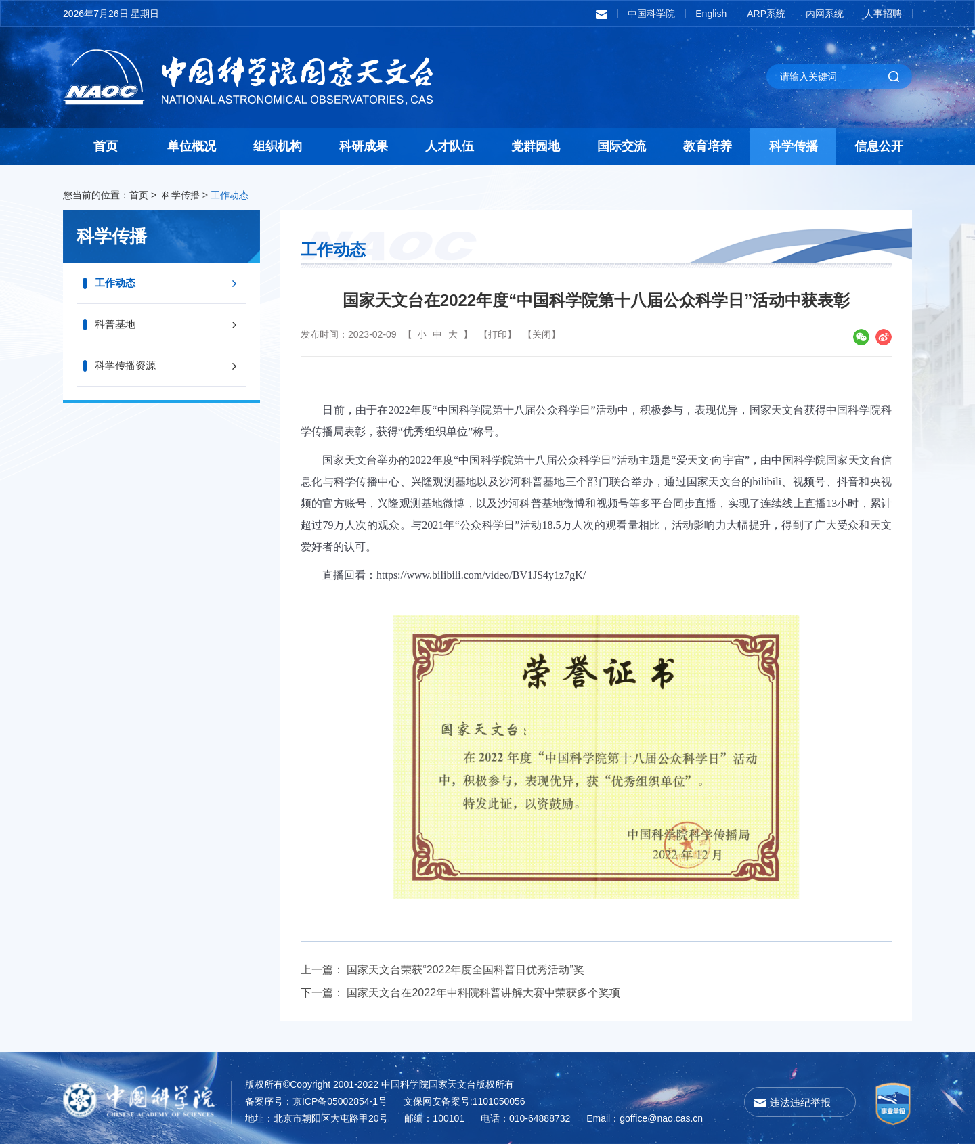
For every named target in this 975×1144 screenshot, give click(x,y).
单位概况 (191, 146)
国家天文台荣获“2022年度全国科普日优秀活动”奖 (465, 969)
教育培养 (707, 146)
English (711, 13)
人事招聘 (883, 13)
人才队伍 (449, 146)
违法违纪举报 (800, 1102)
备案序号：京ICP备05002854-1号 (316, 1101)
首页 (105, 146)
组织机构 (277, 146)
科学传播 (793, 146)
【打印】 (498, 334)
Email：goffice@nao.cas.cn (644, 1118)
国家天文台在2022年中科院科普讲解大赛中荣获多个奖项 (483, 992)
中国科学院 (651, 13)
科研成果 (363, 146)
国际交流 (621, 146)
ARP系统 (766, 13)
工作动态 (229, 195)
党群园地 (535, 146)
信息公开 (878, 146)
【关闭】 (542, 334)
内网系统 (825, 13)
